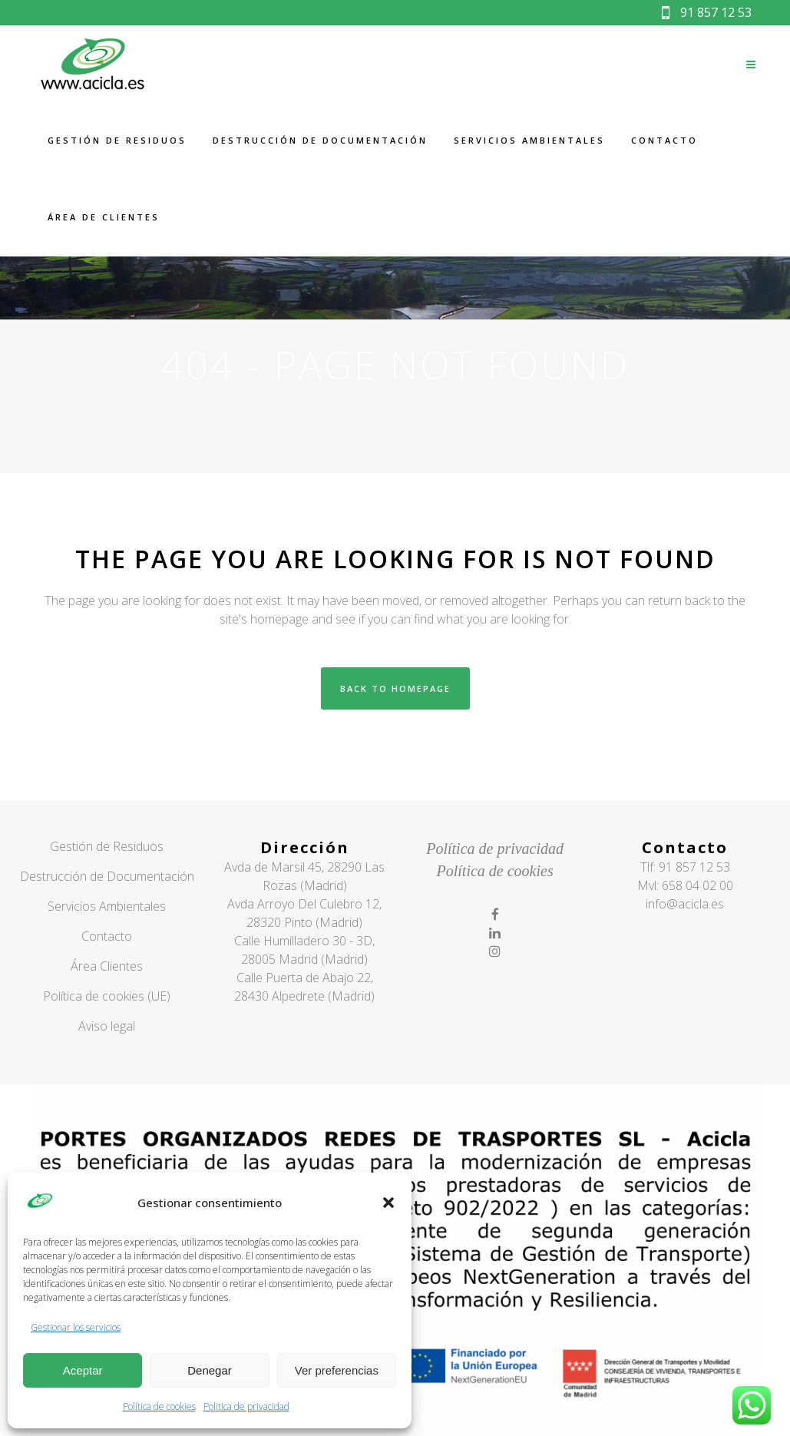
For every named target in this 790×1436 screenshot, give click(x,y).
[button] (388, 1202)
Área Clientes (107, 966)
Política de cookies (159, 1406)
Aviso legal (106, 1025)
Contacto (106, 936)
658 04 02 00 (697, 885)
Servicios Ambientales (107, 906)
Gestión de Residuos (107, 846)
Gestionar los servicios (76, 1327)
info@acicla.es (685, 903)
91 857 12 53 (707, 12)
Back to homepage (395, 688)
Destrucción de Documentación (107, 876)
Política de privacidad (495, 848)
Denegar (209, 1370)
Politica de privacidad (246, 1406)
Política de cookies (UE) (106, 996)
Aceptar (83, 1370)
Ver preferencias (336, 1370)
